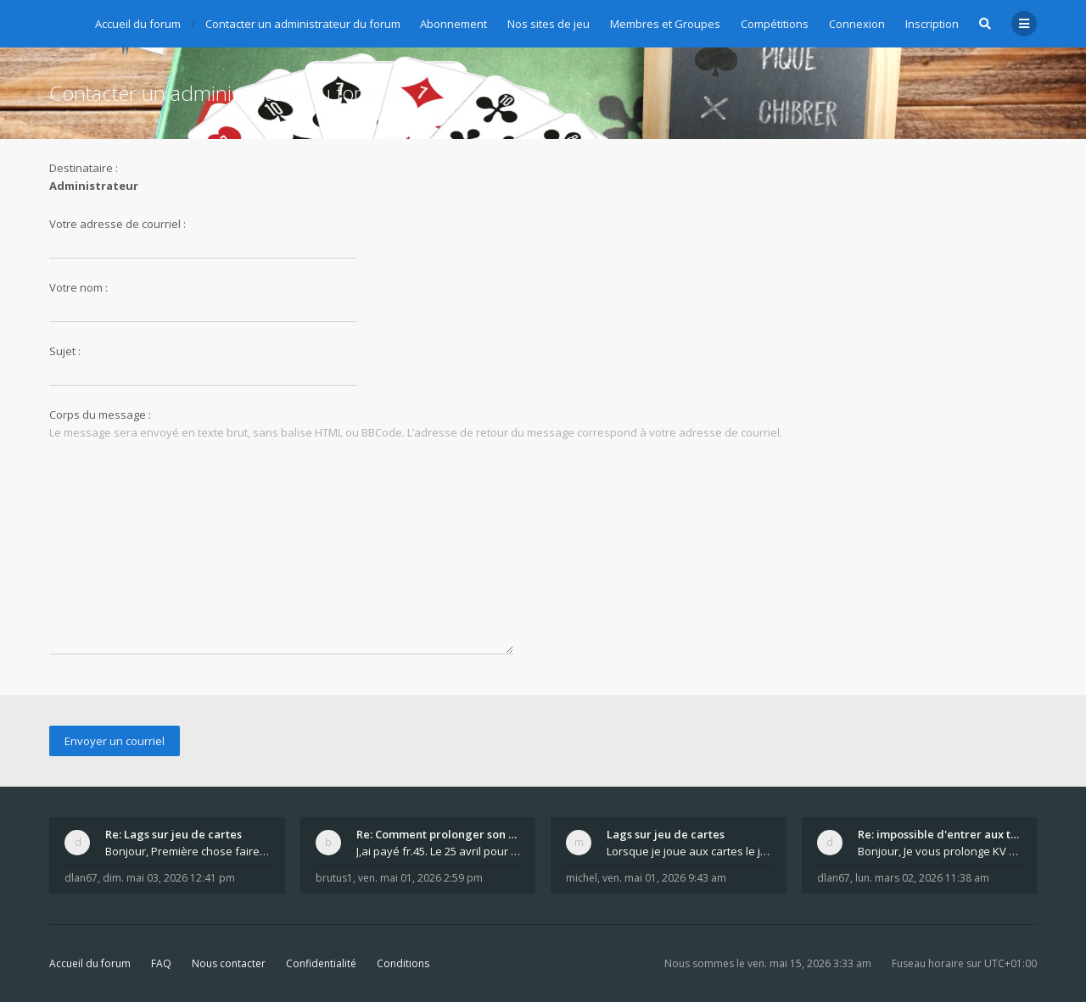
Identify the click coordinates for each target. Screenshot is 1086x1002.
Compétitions (775, 23)
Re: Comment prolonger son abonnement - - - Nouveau (438, 834)
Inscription (932, 23)
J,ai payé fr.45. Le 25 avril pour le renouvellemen (438, 851)
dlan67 (81, 878)
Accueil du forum (90, 963)
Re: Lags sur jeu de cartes (173, 834)
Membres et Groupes (665, 23)
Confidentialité (321, 963)
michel (581, 878)
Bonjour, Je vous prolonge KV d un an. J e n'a (940, 851)
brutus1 (334, 878)
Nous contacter (229, 963)
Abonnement (453, 23)
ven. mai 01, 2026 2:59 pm (420, 878)
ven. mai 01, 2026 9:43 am (664, 878)
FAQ (161, 963)
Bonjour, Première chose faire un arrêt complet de (187, 851)
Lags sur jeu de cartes (666, 834)
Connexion (857, 23)
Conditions (403, 963)
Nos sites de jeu (548, 23)
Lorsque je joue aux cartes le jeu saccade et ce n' (689, 851)
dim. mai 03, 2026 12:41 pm (169, 878)
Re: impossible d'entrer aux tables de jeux (940, 834)
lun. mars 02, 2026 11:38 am (922, 878)
